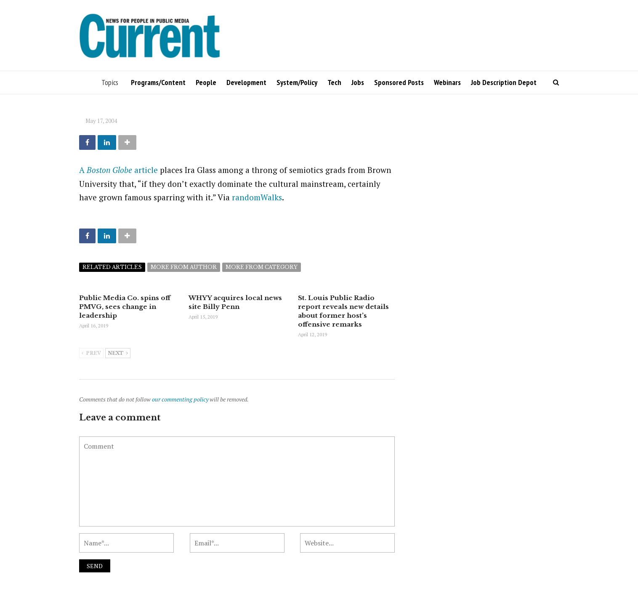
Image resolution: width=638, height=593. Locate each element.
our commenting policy (180, 399)
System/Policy (296, 82)
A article (118, 170)
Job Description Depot (504, 82)
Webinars (447, 82)
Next (118, 353)
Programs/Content (158, 82)
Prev (91, 353)
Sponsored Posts (399, 82)
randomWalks (257, 197)
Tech (334, 82)
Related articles (112, 267)
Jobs (357, 82)
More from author (184, 267)
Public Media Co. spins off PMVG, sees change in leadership (124, 306)
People (206, 82)
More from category (262, 267)
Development (246, 82)
